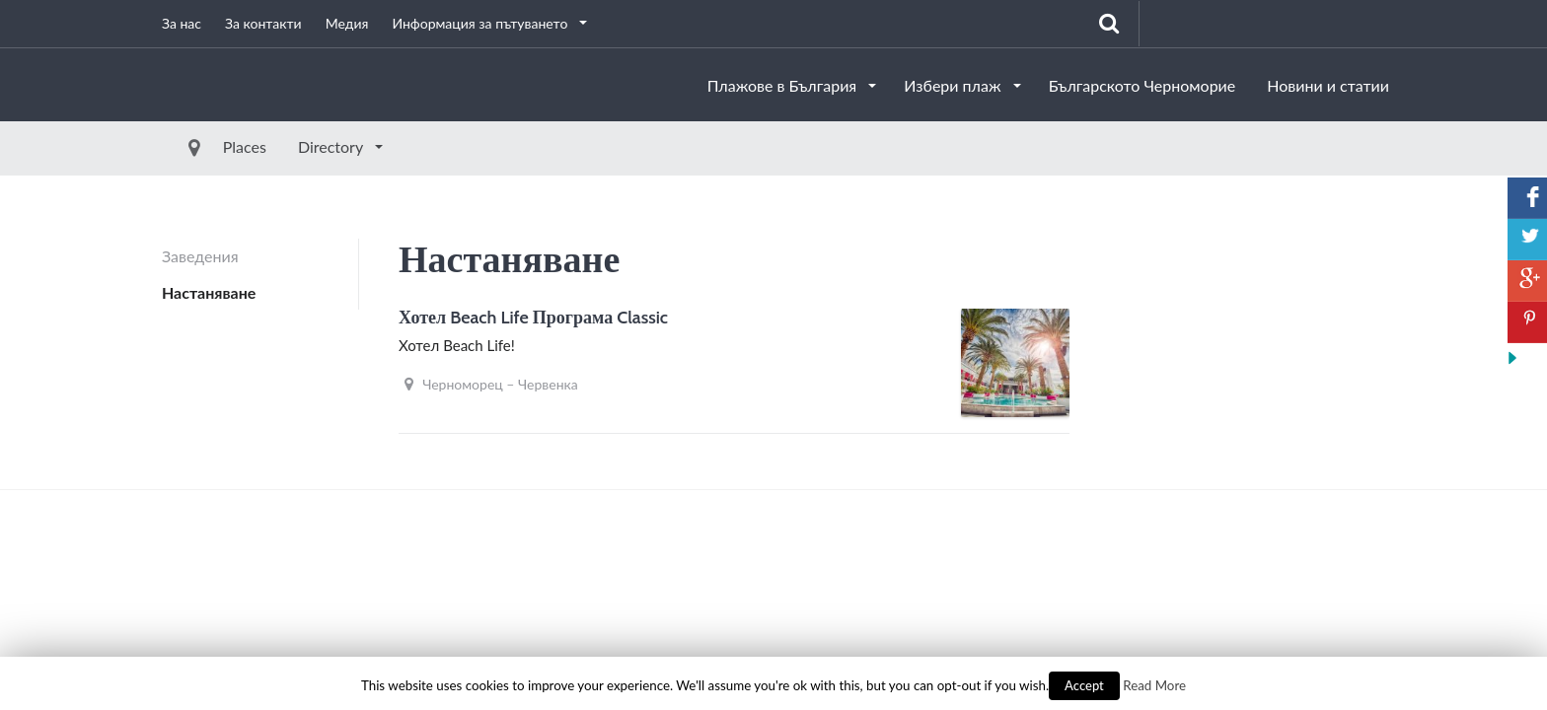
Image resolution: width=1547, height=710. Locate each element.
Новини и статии (1328, 85)
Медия (347, 23)
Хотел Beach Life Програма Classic (533, 317)
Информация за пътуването (481, 23)
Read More (1154, 685)
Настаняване (209, 292)
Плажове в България (784, 85)
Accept (1084, 685)
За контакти (263, 23)
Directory (287, 146)
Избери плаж (954, 85)
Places (199, 146)
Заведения (200, 256)
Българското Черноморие (1142, 85)
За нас (181, 23)
